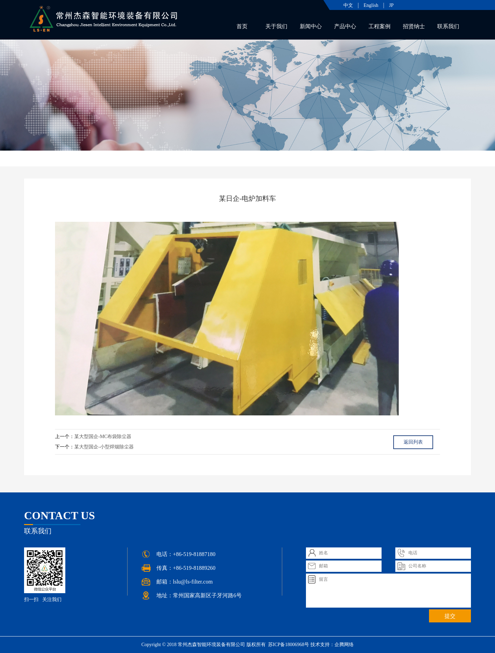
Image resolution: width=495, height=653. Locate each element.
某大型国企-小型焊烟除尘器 (104, 446)
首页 (242, 26)
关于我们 (276, 26)
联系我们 (448, 26)
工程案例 (379, 26)
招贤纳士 (414, 26)
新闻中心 (311, 26)
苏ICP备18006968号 (288, 644)
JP (391, 5)
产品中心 (345, 26)
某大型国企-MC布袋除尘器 (102, 436)
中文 (348, 5)
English (371, 5)
